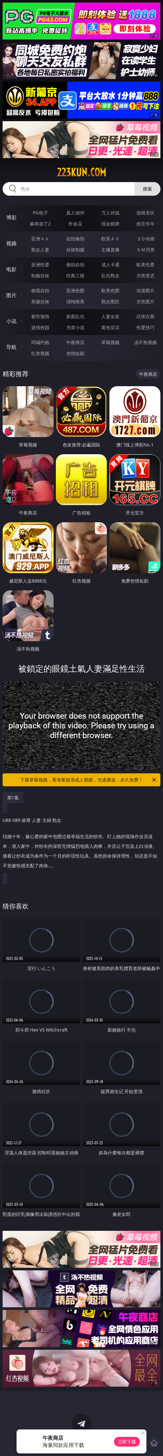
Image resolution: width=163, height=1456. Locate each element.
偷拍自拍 (75, 264)
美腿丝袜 (40, 301)
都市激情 (40, 316)
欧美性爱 (145, 264)
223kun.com (81, 172)
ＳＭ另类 (145, 250)
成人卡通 (110, 264)
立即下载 (127, 1442)
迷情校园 (40, 327)
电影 (11, 269)
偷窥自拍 (40, 290)
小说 (11, 321)
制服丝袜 (40, 275)
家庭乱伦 (75, 316)
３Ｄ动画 (145, 239)
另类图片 (145, 301)
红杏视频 (40, 353)
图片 (11, 295)
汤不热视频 (145, 342)
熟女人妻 (40, 250)
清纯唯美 (75, 301)
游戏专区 (145, 213)
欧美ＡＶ (110, 239)
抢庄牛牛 (145, 224)
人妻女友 (110, 316)
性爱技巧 (145, 327)
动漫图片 (145, 290)
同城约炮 (40, 342)
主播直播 (110, 250)
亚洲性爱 (40, 264)
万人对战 (110, 213)
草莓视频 (110, 342)
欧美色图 (110, 290)
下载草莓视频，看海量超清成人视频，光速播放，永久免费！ (88, 780)
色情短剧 (75, 353)
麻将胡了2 (40, 224)
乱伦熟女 (110, 275)
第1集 (13, 797)
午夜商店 (75, 342)
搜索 (147, 189)
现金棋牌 (110, 224)
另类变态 (145, 275)
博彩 (11, 217)
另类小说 (75, 327)
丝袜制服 (75, 250)
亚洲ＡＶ (40, 239)
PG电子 (40, 213)
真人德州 (75, 213)
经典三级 (75, 275)
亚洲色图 (75, 290)
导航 (11, 347)
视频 (11, 243)
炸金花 (75, 224)
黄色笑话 (110, 327)
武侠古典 (145, 316)
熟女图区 (110, 301)
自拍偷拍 (75, 239)
